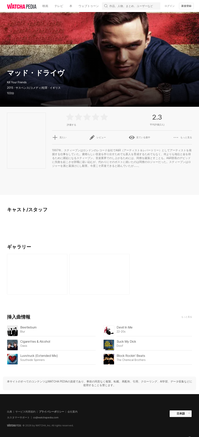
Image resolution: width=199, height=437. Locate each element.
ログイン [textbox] (170, 5)
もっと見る (186, 317)
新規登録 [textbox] (186, 5)
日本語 (181, 413)
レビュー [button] (97, 137)
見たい (59, 137)
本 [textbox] (70, 6)
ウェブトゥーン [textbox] (89, 6)
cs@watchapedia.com (45, 417)
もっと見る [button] (182, 137)
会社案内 (72, 411)
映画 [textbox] (45, 6)
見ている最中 (139, 137)
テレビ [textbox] (58, 6)
